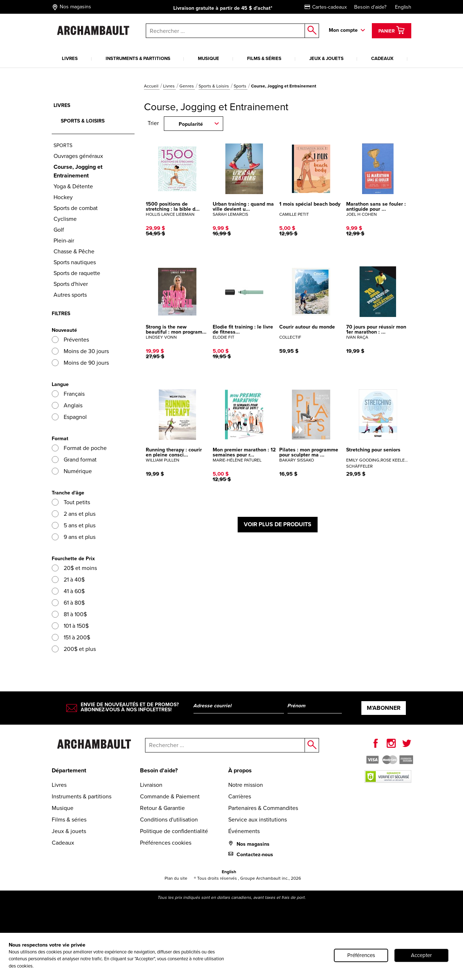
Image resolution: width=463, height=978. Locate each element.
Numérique (72, 471)
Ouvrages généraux (78, 156)
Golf (59, 230)
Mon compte (343, 30)
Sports (240, 86)
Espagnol (69, 417)
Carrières (239, 796)
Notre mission (245, 785)
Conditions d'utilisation (169, 819)
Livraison (151, 785)
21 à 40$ (68, 579)
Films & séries (264, 58)
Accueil (152, 86)
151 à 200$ (71, 637)
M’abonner (383, 708)
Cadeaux (382, 58)
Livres (70, 58)
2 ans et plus (73, 514)
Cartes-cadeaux (326, 7)
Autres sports (70, 295)
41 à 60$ (68, 591)
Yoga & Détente (73, 186)
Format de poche (79, 448)
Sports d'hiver (71, 284)
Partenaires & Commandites (263, 808)
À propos (240, 770)
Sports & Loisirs (214, 86)
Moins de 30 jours (80, 351)
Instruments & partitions (138, 58)
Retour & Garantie (162, 808)
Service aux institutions (257, 819)
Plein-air (64, 240)
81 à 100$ (69, 614)
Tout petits (71, 502)
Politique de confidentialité (174, 831)
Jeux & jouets (326, 58)
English (403, 7)
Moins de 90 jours (80, 363)
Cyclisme (65, 219)
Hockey (63, 197)
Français (68, 394)
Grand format (74, 459)
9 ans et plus (73, 537)
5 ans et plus (73, 525)
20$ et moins (74, 568)
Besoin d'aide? (370, 7)
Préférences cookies (165, 842)
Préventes (70, 339)
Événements (244, 831)
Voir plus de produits (277, 524)
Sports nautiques (75, 262)
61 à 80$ (68, 603)
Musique (208, 58)
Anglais (67, 405)
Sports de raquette (77, 273)
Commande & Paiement (170, 796)
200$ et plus (74, 649)
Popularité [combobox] (191, 124)
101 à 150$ (70, 626)
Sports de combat (76, 208)
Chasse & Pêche (74, 251)
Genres (187, 86)
